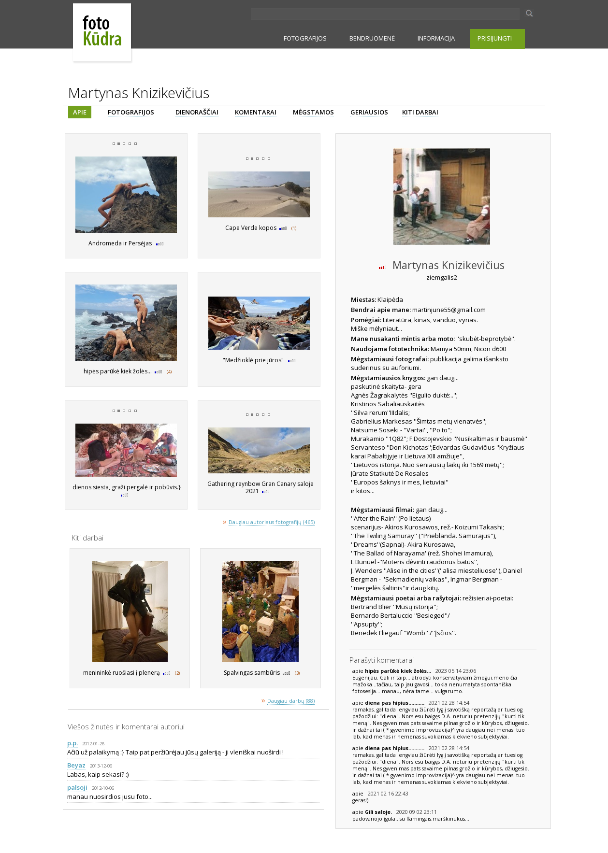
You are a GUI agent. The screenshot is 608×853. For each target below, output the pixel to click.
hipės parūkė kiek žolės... (399, 671)
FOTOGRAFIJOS (305, 38)
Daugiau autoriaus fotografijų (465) (272, 522)
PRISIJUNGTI (495, 38)
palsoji (77, 787)
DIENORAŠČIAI (196, 112)
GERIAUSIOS (369, 112)
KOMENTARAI (255, 112)
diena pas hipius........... (395, 702)
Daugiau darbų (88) (291, 700)
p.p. (72, 743)
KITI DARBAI (420, 112)
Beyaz (76, 765)
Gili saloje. (379, 812)
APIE (80, 112)
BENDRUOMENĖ (372, 38)
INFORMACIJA (436, 38)
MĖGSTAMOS (313, 112)
